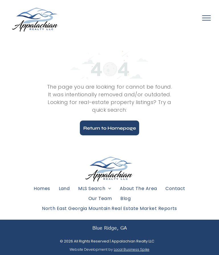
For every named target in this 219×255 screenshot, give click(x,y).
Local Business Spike (131, 249)
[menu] (206, 18)
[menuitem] (41, 188)
